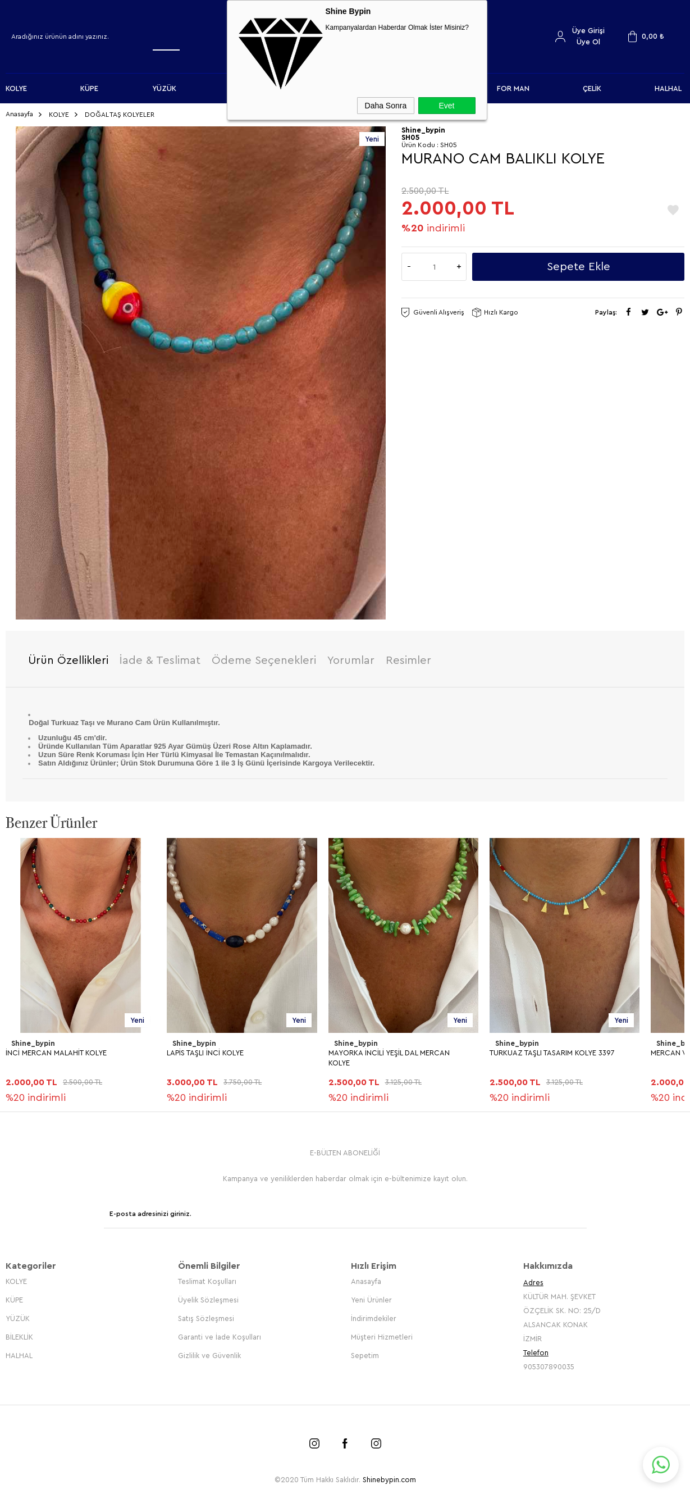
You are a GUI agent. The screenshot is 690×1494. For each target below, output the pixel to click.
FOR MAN (513, 88)
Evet (446, 105)
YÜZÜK (164, 88)
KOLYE (16, 88)
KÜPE (89, 88)
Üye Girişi (588, 30)
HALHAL (668, 88)
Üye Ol (588, 41)
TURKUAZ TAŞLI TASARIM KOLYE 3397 (552, 1052)
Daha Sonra (386, 105)
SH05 (410, 137)
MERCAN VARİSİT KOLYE (45, 1321)
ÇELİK (592, 88)
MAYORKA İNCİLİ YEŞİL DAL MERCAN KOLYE (389, 1058)
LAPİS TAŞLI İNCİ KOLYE (205, 1052)
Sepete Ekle (578, 266)
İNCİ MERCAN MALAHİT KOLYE (56, 1052)
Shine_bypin (33, 1043)
